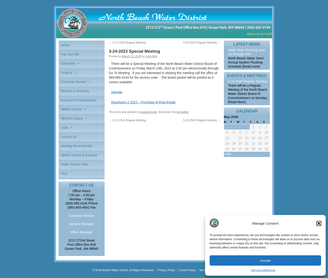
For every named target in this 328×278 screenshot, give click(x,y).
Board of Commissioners (78, 100)
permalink (182, 112)
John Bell (151, 56)
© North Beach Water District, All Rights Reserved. (123, 270)
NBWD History (71, 109)
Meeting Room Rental (76, 146)
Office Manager (81, 232)
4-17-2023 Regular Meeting (127, 42)
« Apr (227, 154)
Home (65, 45)
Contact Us (69, 137)
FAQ (64, 173)
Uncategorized (148, 112)
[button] (319, 223)
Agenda (116, 92)
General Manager (81, 224)
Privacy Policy (166, 270)
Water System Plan (74, 164)
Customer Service (73, 82)
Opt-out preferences (263, 270)
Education (68, 63)
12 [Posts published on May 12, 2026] (234, 138)
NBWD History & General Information (79, 156)
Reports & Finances (75, 91)
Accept (265, 260)
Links (64, 127)
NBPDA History (72, 118)
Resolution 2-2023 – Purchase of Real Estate (143, 102)
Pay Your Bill (70, 54)
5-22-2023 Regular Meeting (201, 42)
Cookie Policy (187, 270)
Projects (67, 72)
